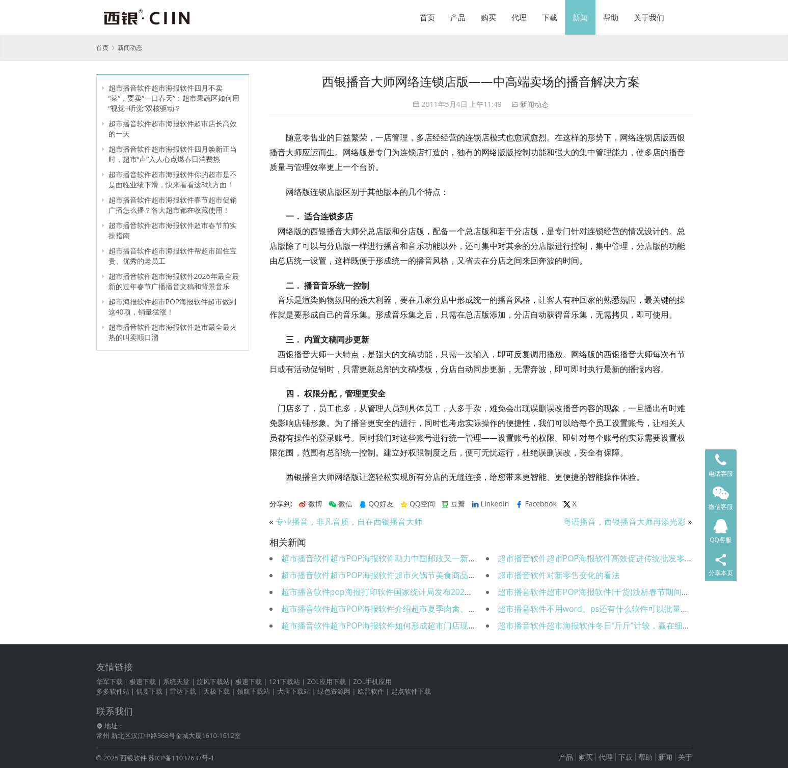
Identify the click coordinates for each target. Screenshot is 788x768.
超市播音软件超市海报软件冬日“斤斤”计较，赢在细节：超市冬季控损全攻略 (635, 625)
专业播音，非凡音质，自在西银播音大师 (349, 521)
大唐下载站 (293, 691)
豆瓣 (453, 504)
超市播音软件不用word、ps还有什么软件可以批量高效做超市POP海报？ (630, 608)
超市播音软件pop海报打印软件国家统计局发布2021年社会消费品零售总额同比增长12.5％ (444, 592)
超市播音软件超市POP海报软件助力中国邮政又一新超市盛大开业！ (403, 558)
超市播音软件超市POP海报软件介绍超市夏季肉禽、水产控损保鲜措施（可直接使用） (436, 608)
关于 (685, 757)
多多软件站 (112, 691)
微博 (310, 504)
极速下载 (142, 681)
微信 (340, 504)
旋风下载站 (213, 681)
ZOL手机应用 (372, 681)
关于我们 (649, 17)
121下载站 (284, 681)
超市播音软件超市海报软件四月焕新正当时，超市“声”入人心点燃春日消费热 (172, 154)
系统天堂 (176, 681)
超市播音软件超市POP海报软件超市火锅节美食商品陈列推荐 (391, 575)
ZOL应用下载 (326, 681)
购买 (488, 17)
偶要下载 (149, 691)
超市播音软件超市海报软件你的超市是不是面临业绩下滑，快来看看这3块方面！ (172, 179)
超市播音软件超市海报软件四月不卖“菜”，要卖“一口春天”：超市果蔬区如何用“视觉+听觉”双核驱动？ (174, 98)
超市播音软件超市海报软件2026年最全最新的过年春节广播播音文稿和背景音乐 (173, 281)
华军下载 (109, 681)
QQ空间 (417, 504)
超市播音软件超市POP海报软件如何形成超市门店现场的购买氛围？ (403, 625)
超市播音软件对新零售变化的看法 (559, 575)
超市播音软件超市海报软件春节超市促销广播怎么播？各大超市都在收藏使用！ (172, 205)
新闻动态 (534, 104)
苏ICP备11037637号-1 (181, 757)
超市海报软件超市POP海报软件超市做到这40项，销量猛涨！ (172, 307)
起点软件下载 (411, 691)
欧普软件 (371, 691)
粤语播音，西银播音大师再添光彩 (624, 521)
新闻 (580, 17)
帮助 (610, 17)
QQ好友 (376, 504)
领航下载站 (253, 691)
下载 (549, 17)
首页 (427, 17)
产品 (458, 17)
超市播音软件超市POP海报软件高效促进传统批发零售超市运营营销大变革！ (636, 558)
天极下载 (216, 691)
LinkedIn (490, 504)
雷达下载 (183, 691)
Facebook (535, 504)
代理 (519, 17)
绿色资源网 (333, 691)
